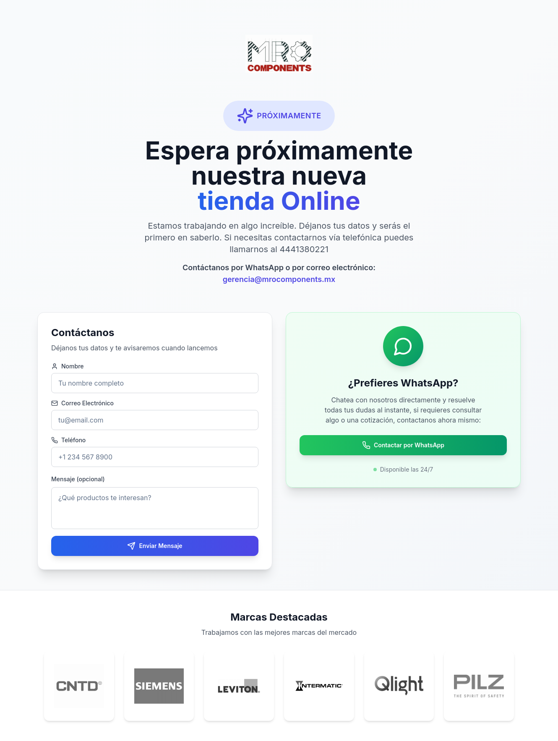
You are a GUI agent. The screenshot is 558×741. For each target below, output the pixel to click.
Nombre (67, 366)
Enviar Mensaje (154, 546)
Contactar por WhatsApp (403, 445)
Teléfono (68, 440)
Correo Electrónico (82, 403)
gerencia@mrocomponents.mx (279, 279)
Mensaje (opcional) (78, 479)
